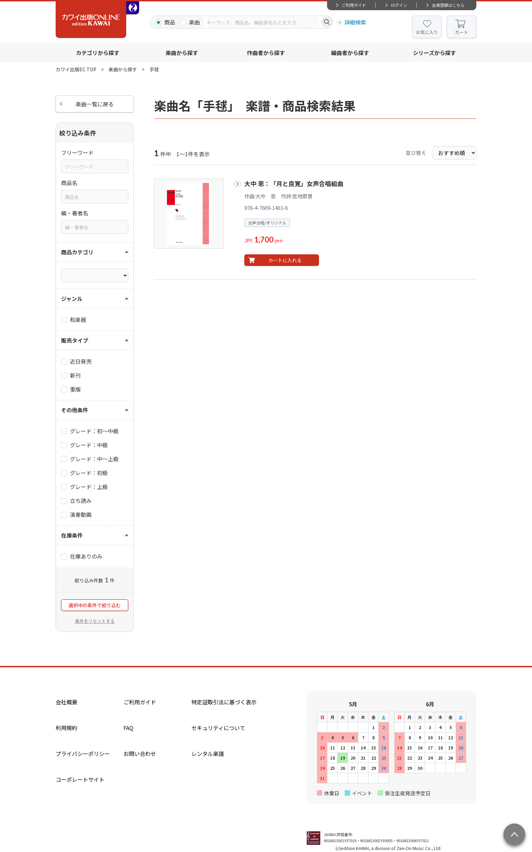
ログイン (399, 5)
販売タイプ (74, 340)
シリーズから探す (434, 53)
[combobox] (263, 22)
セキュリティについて (218, 728)
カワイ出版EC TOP (76, 69)
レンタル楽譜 (207, 753)
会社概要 (66, 702)
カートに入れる (285, 260)
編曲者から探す (350, 53)
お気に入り (427, 32)
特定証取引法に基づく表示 (223, 702)
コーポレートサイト (80, 779)
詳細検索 (355, 22)
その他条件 (74, 410)
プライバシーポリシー (83, 753)
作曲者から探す (266, 53)
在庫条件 (72, 535)
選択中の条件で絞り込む (95, 605)
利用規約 (66, 728)
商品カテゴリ (77, 252)
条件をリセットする (95, 621)
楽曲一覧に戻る (95, 104)
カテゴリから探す (97, 53)
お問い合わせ (140, 753)
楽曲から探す (182, 53)
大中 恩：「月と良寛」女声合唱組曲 (293, 183)
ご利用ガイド (354, 5)
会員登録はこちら (448, 5)
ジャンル (71, 298)
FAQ (128, 728)
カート (461, 32)
